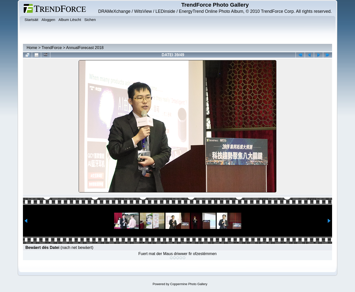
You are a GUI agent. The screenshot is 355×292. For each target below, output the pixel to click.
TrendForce (52, 48)
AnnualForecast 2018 (85, 48)
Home (32, 48)
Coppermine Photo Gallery (188, 284)
